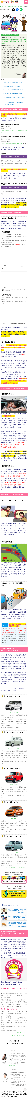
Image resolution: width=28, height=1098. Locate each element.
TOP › (2, 6)
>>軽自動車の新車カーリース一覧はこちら (16, 867)
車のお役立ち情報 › (9, 6)
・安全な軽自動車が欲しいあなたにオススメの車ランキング (13, 98)
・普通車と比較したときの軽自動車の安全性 (11, 82)
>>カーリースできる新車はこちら (18, 1035)
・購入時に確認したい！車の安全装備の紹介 (11, 93)
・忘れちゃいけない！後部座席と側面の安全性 (12, 90)
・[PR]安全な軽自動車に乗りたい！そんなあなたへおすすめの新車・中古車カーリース (13, 103)
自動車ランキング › (18, 6)
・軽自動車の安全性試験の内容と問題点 (10, 86)
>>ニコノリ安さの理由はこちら (19, 1033)
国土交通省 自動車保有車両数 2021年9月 (12, 143)
